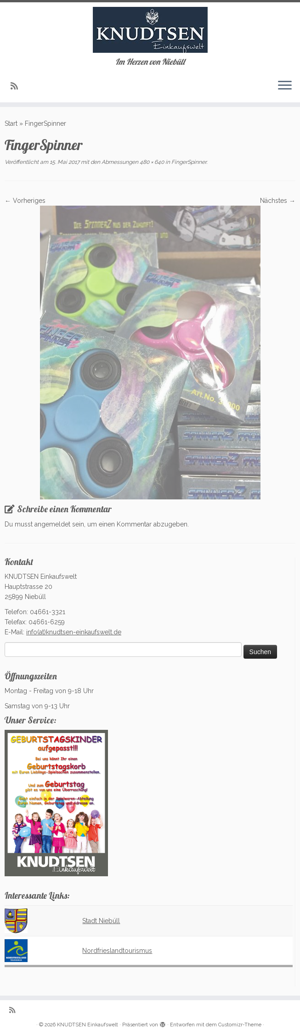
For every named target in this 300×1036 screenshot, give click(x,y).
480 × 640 (151, 162)
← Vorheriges (25, 200)
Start (11, 123)
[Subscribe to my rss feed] (17, 86)
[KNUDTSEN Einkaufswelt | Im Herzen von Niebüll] (150, 30)
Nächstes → (277, 200)
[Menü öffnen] (285, 86)
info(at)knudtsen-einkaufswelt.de (73, 632)
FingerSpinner (188, 162)
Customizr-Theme (239, 1025)
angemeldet (52, 524)
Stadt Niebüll (101, 920)
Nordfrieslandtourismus (117, 950)
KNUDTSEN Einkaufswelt (87, 1025)
